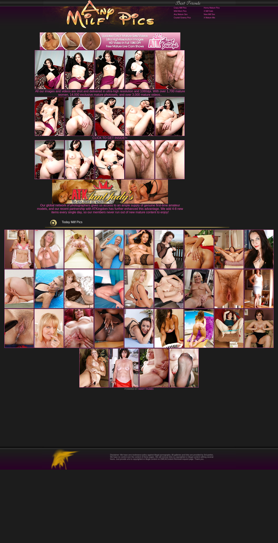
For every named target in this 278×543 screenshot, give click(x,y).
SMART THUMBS (145, 462)
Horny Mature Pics (212, 8)
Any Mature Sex (180, 14)
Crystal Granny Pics (182, 18)
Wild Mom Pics (180, 11)
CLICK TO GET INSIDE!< (110, 138)
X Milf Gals (208, 11)
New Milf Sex (209, 14)
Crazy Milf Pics (180, 8)
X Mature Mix (209, 18)
